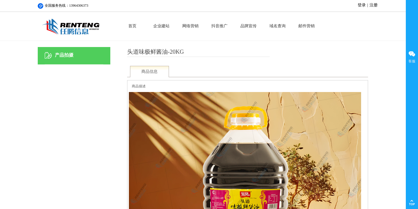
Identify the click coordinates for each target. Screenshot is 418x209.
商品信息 (149, 71)
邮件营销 (306, 26)
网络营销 (190, 26)
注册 (374, 5)
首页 (132, 26)
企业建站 (161, 26)
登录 (362, 5)
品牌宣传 (248, 26)
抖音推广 (219, 26)
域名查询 (277, 26)
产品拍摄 (64, 55)
